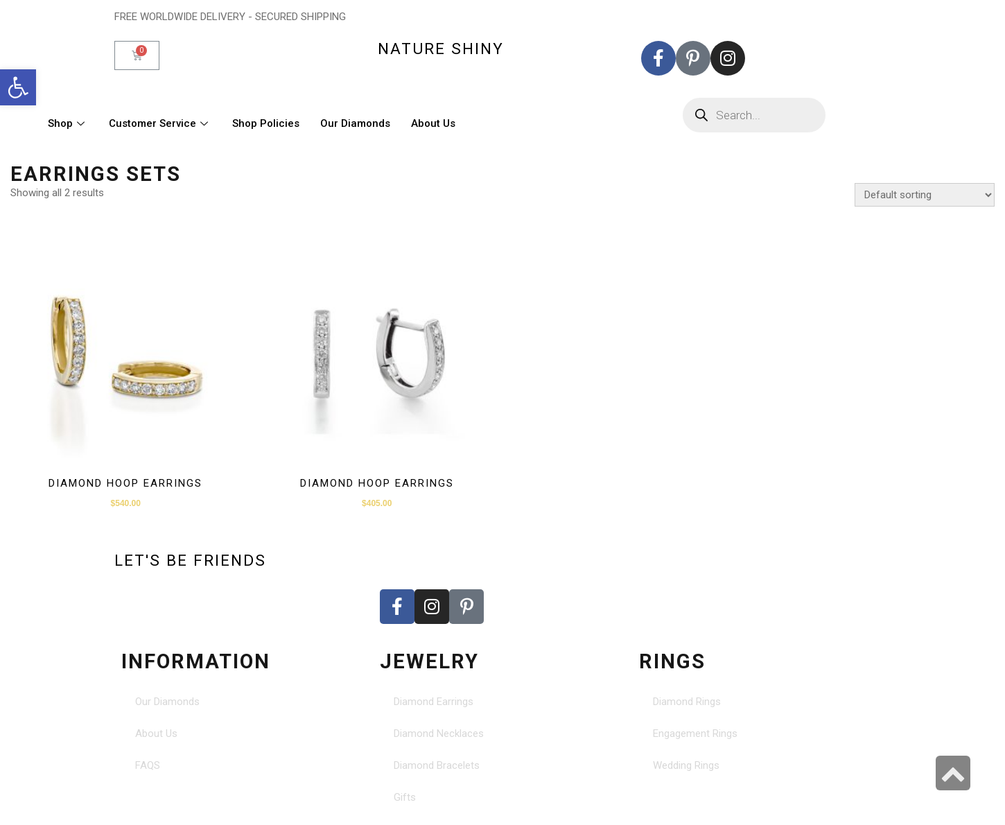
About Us (433, 123)
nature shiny (441, 49)
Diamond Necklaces (439, 733)
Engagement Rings (695, 733)
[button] (18, 87)
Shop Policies (265, 123)
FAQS (147, 765)
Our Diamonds (355, 123)
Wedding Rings (686, 765)
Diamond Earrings (433, 701)
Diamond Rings (687, 701)
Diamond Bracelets (437, 765)
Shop (68, 123)
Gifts (405, 797)
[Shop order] (925, 195)
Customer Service (160, 123)
